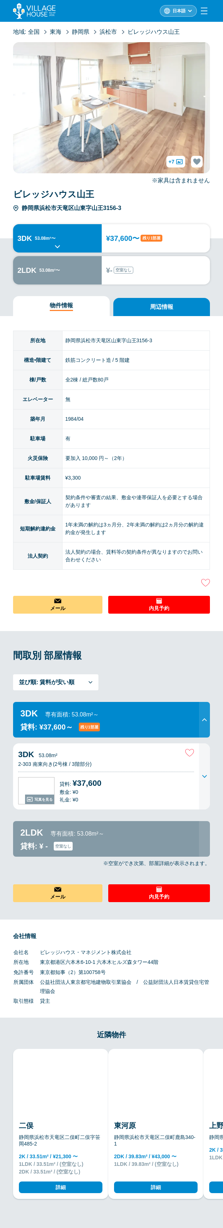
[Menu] (204, 11)
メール (57, 608)
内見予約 (159, 608)
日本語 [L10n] (179, 10)
